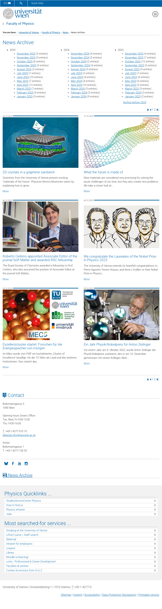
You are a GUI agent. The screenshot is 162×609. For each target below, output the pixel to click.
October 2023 (133, 61)
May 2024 (76, 81)
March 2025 (24, 88)
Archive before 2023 (134, 102)
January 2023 (133, 96)
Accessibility (92, 595)
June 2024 (77, 77)
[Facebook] (12, 463)
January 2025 (24, 96)
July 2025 (22, 73)
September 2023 (134, 65)
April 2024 (76, 85)
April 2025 (22, 85)
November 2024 (80, 57)
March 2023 (132, 88)
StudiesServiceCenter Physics (23, 500)
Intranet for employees (19, 543)
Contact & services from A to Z (24, 570)
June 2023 (131, 77)
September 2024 (80, 65)
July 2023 (130, 73)
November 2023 (134, 57)
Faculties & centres (17, 566)
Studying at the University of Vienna (26, 530)
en (7, 3)
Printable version (148, 595)
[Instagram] (26, 463)
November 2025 (26, 57)
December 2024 (80, 53)
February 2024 (79, 92)
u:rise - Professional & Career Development (31, 561)
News (65, 32)
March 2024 (78, 88)
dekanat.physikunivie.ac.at (19, 435)
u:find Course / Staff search (22, 534)
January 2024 (78, 96)
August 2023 (132, 69)
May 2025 (22, 81)
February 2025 (25, 92)
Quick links (37, 3)
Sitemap (66, 595)
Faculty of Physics (20, 24)
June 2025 (23, 77)
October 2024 (78, 61)
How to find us (14, 505)
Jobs (9, 514)
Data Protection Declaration (119, 595)
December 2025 (26, 53)
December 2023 (134, 53)
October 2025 (24, 61)
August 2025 (24, 69)
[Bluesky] (6, 463)
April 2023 (130, 85)
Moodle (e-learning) (17, 557)
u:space (10, 548)
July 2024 (76, 73)
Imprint (77, 595)
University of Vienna (29, 32)
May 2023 (130, 81)
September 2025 (26, 65)
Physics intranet (15, 509)
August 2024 (78, 69)
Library (10, 552)
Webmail (11, 539)
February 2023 (133, 92)
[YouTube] (19, 463)
